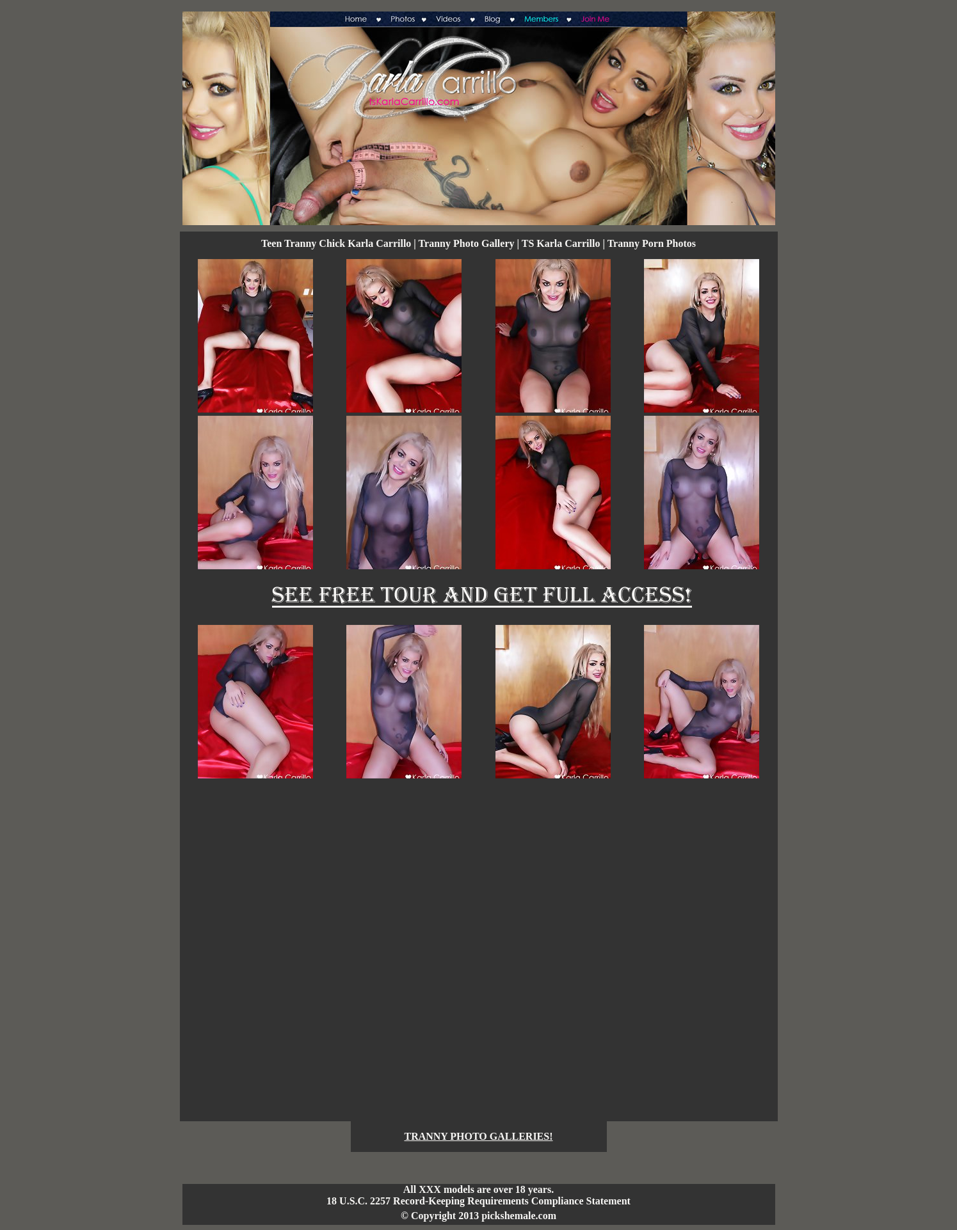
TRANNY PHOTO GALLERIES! (478, 1136)
